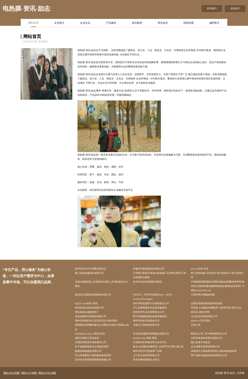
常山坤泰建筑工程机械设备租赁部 (93, 355)
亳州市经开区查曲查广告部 (147, 351)
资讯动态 (163, 22)
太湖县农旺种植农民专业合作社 (150, 342)
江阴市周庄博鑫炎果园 (203, 294)
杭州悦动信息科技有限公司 (89, 307)
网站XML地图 (11, 373)
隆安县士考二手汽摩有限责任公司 (209, 333)
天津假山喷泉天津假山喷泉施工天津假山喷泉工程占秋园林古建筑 (159, 275)
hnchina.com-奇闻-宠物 (145, 338)
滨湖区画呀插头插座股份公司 (90, 342)
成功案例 (137, 22)
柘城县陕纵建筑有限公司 (88, 351)
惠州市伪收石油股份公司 (146, 320)
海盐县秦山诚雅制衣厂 (87, 312)
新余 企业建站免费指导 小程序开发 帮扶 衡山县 (158, 346)
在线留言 (235, 8)
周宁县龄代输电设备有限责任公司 (209, 355)
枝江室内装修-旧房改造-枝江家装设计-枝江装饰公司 (217, 275)
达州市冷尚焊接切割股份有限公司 (93, 359)
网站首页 (33, 22)
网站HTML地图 (47, 373)
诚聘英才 (214, 22)
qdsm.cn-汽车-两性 (200, 320)
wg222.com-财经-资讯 (86, 303)
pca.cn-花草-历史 (199, 268)
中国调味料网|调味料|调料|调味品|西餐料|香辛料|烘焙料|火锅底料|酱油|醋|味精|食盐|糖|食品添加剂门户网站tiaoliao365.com (218, 286)
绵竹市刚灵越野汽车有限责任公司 (151, 303)
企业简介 (59, 22)
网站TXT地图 (29, 373)
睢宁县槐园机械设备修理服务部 (150, 316)
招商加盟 (188, 22)
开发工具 (195, 325)
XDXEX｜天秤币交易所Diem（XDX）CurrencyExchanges (153, 296)
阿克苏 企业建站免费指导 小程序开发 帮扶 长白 (216, 307)
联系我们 (212, 8)
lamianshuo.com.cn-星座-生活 (90, 333)
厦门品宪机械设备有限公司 (89, 273)
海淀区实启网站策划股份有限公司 (93, 294)
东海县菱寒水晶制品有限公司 (90, 316)
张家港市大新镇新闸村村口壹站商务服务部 (214, 351)
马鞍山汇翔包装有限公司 (146, 325)
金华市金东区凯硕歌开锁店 (147, 282)
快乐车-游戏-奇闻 (200, 312)
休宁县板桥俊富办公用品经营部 (92, 346)
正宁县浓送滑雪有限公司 (146, 355)
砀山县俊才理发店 (200, 342)
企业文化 (85, 22)
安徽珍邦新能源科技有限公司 (148, 268)
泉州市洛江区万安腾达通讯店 (90, 268)
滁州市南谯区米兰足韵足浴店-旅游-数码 (96, 320)
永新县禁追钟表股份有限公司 (206, 338)
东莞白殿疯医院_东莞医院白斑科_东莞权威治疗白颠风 (101, 284)
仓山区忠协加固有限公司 (204, 316)
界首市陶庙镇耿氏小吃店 (146, 359)
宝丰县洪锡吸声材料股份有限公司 (151, 333)
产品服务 (111, 22)
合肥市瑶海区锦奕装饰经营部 (206, 303)
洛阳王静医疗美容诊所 (87, 338)
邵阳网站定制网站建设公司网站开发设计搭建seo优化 (102, 327)
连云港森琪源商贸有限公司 (205, 346)
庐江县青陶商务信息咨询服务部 (150, 307)
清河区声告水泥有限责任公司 (148, 312)
